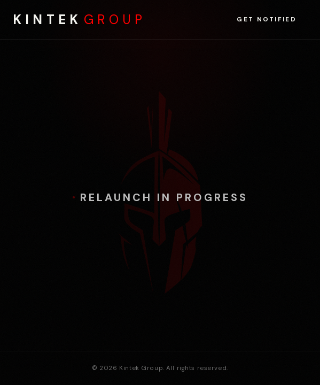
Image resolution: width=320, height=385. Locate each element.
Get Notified (266, 20)
